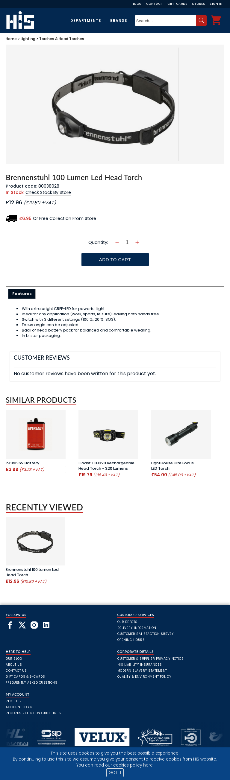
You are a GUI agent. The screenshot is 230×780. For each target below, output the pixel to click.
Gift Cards (177, 3)
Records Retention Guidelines (33, 713)
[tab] (22, 294)
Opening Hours (131, 640)
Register (14, 701)
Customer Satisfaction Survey (145, 634)
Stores (198, 3)
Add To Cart (115, 259)
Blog (137, 3)
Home (11, 38)
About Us (14, 664)
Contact (154, 3)
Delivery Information (136, 628)
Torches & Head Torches (61, 38)
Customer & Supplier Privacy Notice (150, 658)
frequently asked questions (31, 682)
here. (148, 765)
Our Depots (127, 622)
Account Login (19, 707)
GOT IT (115, 773)
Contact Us (16, 670)
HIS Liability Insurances (139, 664)
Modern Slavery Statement (142, 670)
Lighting (28, 38)
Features (22, 293)
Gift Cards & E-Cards (25, 676)
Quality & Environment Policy (144, 676)
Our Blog (14, 658)
